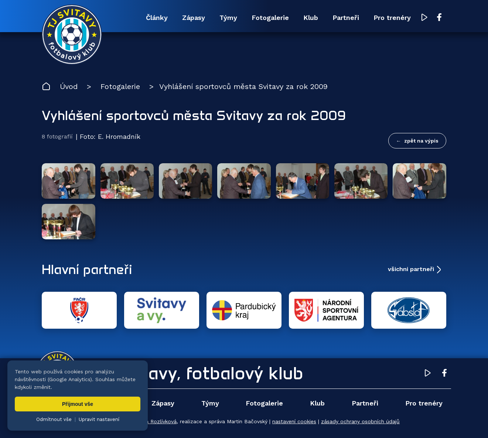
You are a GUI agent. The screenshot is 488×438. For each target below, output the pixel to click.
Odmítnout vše (54, 419)
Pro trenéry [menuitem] (392, 17)
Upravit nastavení (99, 419)
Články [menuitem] (157, 17)
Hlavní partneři (87, 269)
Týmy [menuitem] (228, 17)
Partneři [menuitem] (345, 17)
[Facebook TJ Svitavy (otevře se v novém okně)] (439, 17)
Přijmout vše (77, 404)
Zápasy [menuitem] (193, 17)
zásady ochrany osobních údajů (360, 421)
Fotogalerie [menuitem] (270, 17)
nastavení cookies (294, 421)
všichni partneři (411, 269)
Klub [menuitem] (310, 17)
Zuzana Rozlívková (153, 421)
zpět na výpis (421, 141)
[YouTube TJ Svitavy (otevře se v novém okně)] (424, 18)
